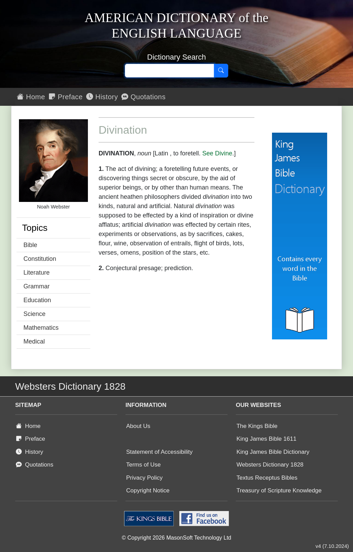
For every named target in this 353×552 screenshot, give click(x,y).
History (102, 97)
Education (37, 300)
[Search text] (169, 71)
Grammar (36, 286)
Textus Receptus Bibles (266, 477)
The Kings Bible (257, 426)
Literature (36, 272)
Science (34, 313)
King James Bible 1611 (266, 439)
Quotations (143, 97)
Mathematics (41, 327)
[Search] (221, 71)
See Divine (217, 153)
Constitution (39, 258)
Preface (66, 97)
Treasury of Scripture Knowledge (279, 490)
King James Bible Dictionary (273, 452)
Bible (30, 245)
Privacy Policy (144, 477)
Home (31, 97)
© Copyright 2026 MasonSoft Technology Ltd (176, 538)
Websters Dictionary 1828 (269, 464)
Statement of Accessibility (159, 452)
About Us (138, 426)
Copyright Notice (148, 490)
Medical (34, 341)
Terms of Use (143, 464)
